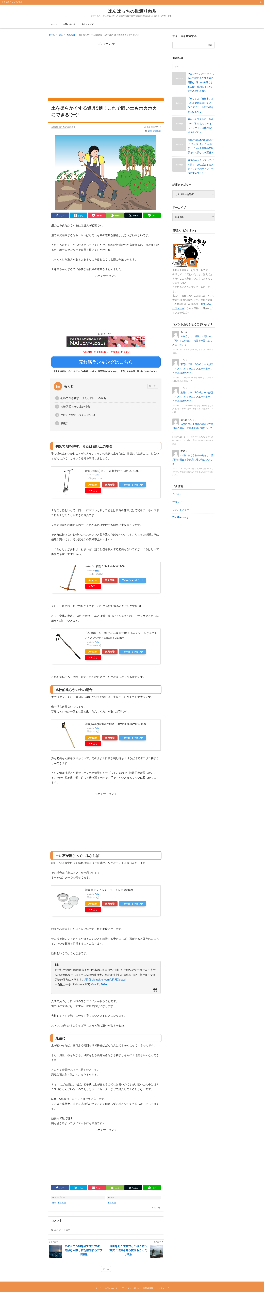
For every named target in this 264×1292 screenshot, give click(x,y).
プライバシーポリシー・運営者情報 (137, 1286)
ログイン (177, 494)
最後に (64, 421)
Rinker (97, 473)
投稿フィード (179, 502)
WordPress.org (180, 517)
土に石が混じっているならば (77, 412)
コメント (157, 1206)
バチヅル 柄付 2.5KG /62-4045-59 (105, 564)
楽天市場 (109, 482)
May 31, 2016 (99, 982)
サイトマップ (87, 24)
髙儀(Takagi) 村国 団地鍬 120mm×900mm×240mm (115, 721)
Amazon (92, 482)
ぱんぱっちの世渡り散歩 (132, 11)
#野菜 (87, 977)
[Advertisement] (106, 69)
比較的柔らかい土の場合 (75, 404)
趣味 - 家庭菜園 (154, 131)
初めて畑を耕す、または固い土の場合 (83, 396)
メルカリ (93, 488)
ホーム (54, 24)
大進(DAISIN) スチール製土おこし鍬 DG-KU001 (113, 468)
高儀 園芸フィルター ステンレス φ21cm (109, 888)
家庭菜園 (112, 1200)
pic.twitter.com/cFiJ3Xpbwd (109, 977)
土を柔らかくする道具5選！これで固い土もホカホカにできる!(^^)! (104, 111)
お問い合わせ (69, 24)
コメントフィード (181, 509)
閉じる (152, 384)
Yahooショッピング (132, 482)
